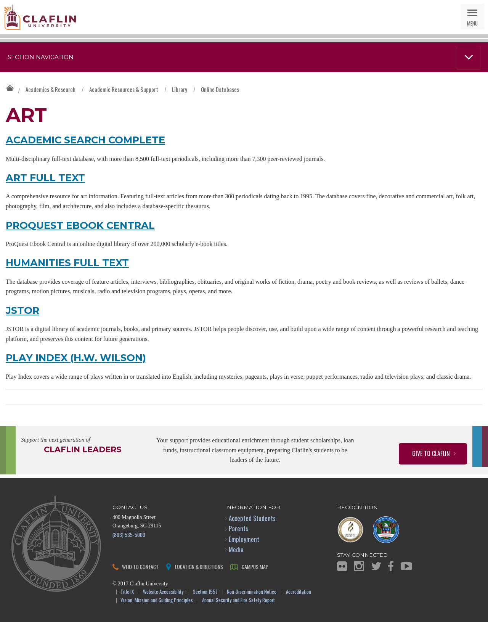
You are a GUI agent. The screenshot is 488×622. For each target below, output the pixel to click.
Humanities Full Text (67, 262)
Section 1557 (205, 592)
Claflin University (40, 17)
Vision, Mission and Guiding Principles (156, 600)
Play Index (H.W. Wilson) (76, 357)
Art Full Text (45, 177)
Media (236, 549)
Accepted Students (252, 518)
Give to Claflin (431, 453)
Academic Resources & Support (123, 89)
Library (179, 89)
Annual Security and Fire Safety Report (238, 600)
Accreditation (298, 592)
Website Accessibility (163, 592)
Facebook (390, 566)
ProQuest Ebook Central (80, 225)
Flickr (342, 566)
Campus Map (255, 567)
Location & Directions (199, 567)
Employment (244, 539)
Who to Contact (140, 567)
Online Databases (220, 89)
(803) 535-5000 (128, 534)
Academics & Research (50, 89)
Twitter (376, 566)
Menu (472, 23)
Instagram (359, 566)
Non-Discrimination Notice (251, 592)
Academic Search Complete (85, 140)
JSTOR (22, 310)
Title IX (127, 592)
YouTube (406, 566)
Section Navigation (41, 57)
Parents (238, 528)
